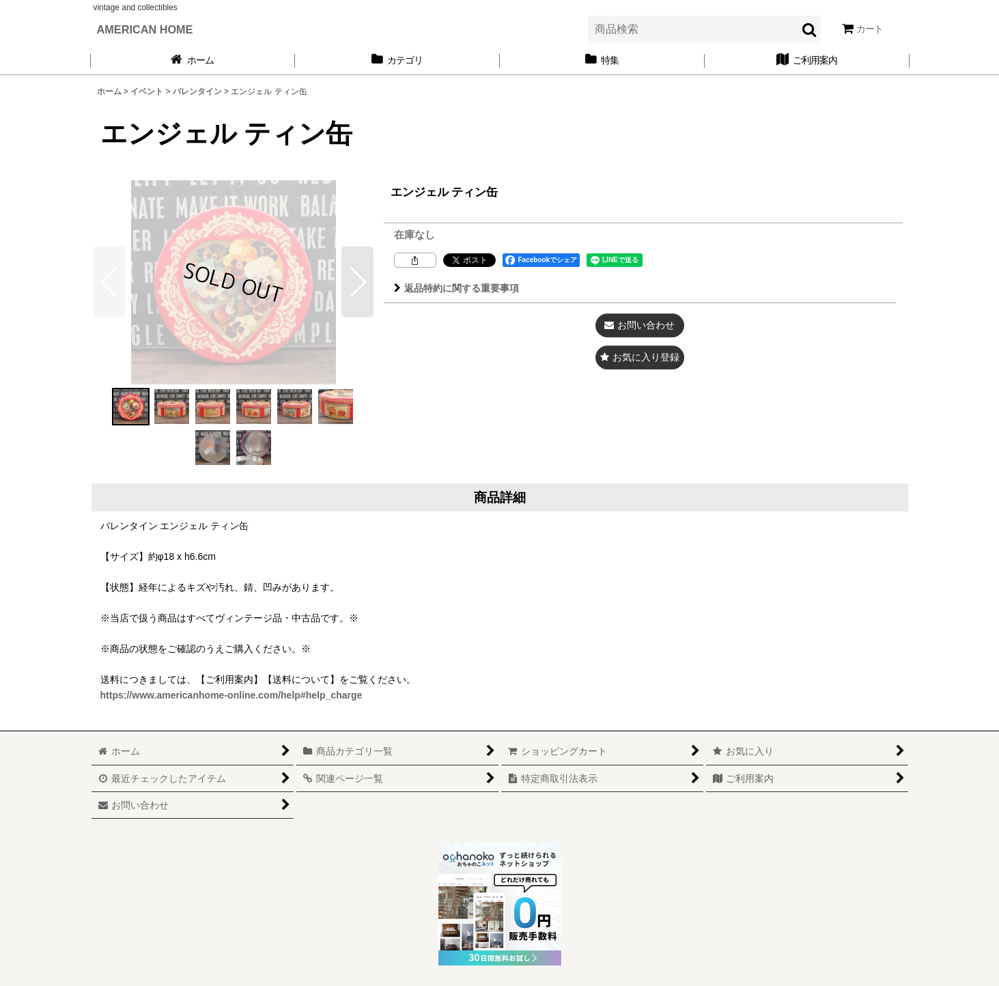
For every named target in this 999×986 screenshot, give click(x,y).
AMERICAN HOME (145, 29)
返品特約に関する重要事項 (456, 288)
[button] (357, 282)
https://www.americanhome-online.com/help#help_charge (231, 695)
